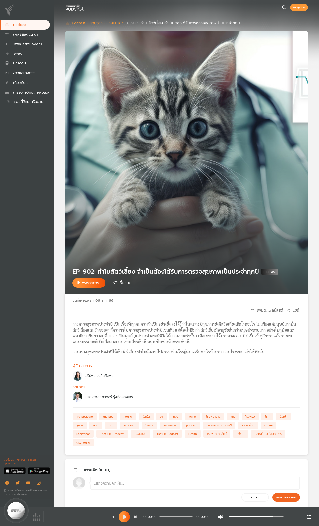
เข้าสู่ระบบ (299, 7)
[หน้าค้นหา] (284, 7)
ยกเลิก (255, 497)
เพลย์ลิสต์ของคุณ (23, 44)
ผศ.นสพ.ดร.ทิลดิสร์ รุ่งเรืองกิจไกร (109, 397)
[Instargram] (40, 484)
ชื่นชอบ (125, 283)
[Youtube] (29, 484)
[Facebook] (8, 484)
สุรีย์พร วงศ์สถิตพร (99, 375)
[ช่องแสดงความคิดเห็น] (195, 483)
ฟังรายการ (90, 283)
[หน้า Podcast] (85, 7)
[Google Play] (38, 470)
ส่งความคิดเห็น (286, 497)
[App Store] (15, 470)
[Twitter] (19, 484)
